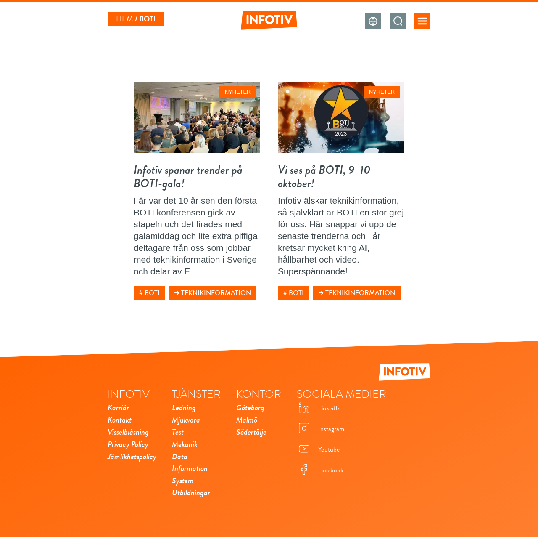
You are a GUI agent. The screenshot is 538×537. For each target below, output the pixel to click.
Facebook (320, 470)
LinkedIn (319, 408)
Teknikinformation (216, 293)
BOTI (152, 293)
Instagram (320, 429)
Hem (124, 18)
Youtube (318, 450)
